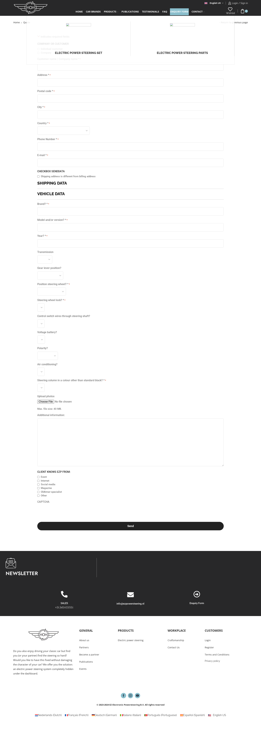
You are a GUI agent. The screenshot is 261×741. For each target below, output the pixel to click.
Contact (198, 11)
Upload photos (45, 396)
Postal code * (46, 91)
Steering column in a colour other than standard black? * (71, 380)
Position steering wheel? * (53, 284)
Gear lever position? (49, 268)
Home (79, 11)
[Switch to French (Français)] (76, 715)
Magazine (46, 488)
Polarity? (42, 348)
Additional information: (51, 415)
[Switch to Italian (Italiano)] (130, 715)
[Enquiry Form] (242, 594)
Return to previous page (234, 22)
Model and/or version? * (52, 220)
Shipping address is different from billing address (68, 176)
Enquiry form (179, 11)
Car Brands (93, 11)
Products (111, 11)
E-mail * (42, 155)
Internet (45, 480)
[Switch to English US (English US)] (217, 715)
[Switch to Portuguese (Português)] (160, 715)
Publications (130, 11)
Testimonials (150, 11)
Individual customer (52, 48)
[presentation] (62, 511)
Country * (43, 123)
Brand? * (43, 204)
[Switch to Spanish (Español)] (192, 715)
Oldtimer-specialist (51, 491)
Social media (48, 484)
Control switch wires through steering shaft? (63, 316)
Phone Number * (48, 139)
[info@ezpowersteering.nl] (130, 608)
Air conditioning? (47, 364)
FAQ (164, 11)
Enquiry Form (242, 603)
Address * (44, 75)
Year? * (42, 236)
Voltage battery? (47, 332)
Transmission (45, 252)
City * (41, 107)
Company (46, 52)
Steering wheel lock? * (51, 300)
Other (44, 495)
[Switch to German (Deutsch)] (104, 715)
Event (44, 476)
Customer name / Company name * (59, 59)
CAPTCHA (43, 501)
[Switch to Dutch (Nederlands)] (48, 715)
